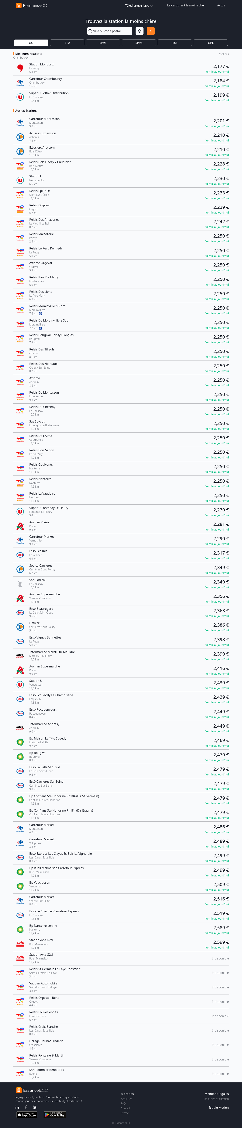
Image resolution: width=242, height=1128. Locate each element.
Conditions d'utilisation (216, 1099)
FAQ (123, 1103)
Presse (125, 1113)
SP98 (139, 43)
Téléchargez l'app (139, 5)
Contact (125, 1108)
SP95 (103, 43)
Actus (221, 5)
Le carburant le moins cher (186, 5)
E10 (67, 43)
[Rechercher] (151, 31)
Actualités (126, 1099)
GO (31, 43)
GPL (211, 43)
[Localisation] (139, 31)
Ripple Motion (219, 1107)
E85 (174, 43)
